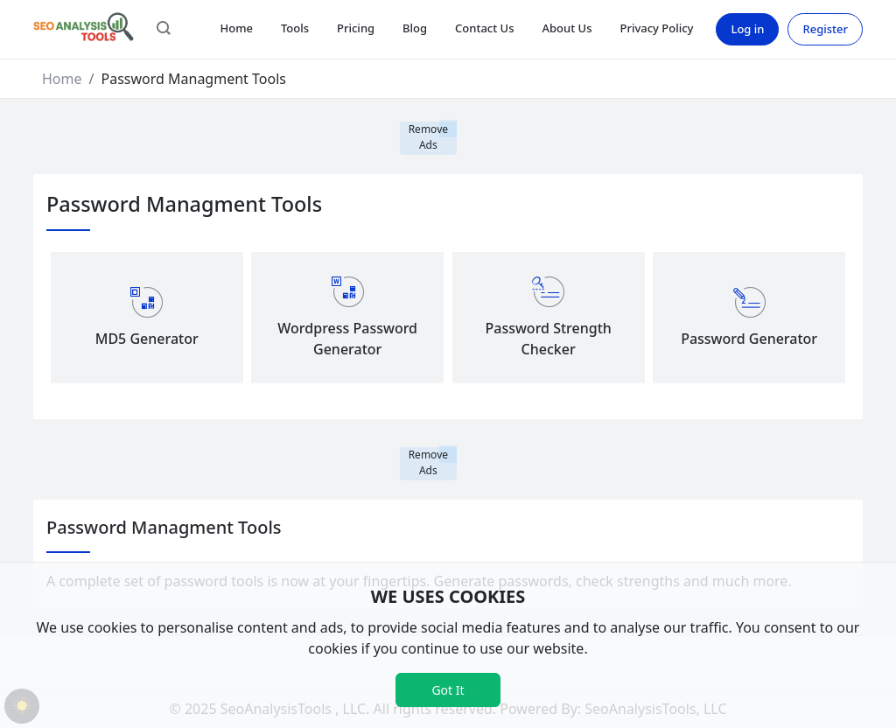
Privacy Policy (656, 28)
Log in (747, 29)
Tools (295, 28)
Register (825, 29)
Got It (447, 690)
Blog (414, 28)
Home (236, 28)
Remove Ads (428, 137)
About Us (567, 28)
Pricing (355, 28)
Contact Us (484, 28)
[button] (164, 30)
